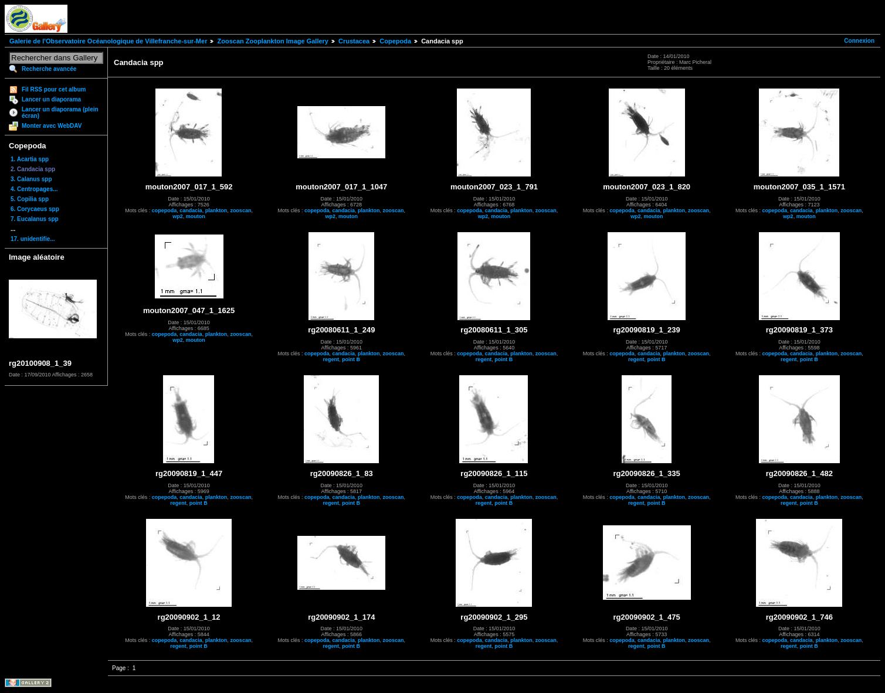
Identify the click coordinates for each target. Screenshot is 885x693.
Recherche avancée (49, 69)
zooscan (240, 210)
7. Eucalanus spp (35, 219)
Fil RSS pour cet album (54, 89)
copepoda (164, 210)
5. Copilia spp (30, 199)
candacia (190, 210)
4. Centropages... (34, 189)
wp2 (177, 216)
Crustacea (353, 41)
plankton (216, 210)
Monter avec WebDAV (52, 126)
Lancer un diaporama (51, 99)
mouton (195, 216)
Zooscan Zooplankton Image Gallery (272, 41)
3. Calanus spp (31, 179)
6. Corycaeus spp (35, 209)
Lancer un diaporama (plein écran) (60, 112)
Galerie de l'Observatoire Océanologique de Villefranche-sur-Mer (108, 41)
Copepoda (395, 41)
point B (351, 359)
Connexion (859, 41)
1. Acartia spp (30, 159)
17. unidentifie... (33, 239)
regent (331, 359)
